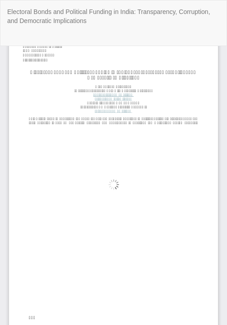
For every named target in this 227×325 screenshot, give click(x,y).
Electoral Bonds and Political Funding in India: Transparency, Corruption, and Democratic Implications (108, 16)
